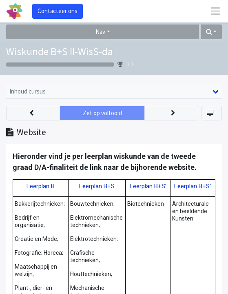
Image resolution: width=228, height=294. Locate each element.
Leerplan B (41, 186)
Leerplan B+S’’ (193, 186)
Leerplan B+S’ (148, 186)
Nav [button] (100, 32)
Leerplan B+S (97, 186)
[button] (211, 32)
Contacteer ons (57, 11)
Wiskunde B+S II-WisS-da (59, 51)
